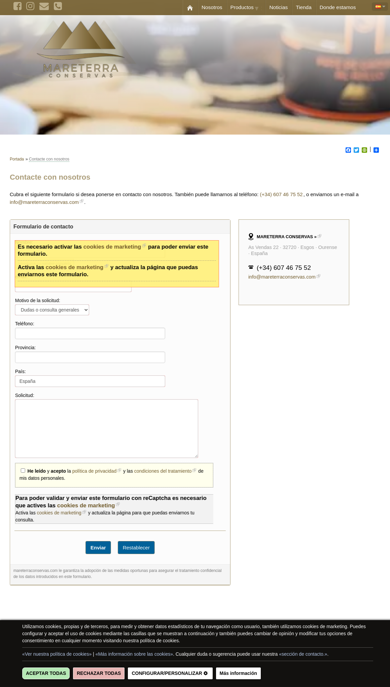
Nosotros (212, 7)
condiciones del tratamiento (156, 471)
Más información (238, 673)
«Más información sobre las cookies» (134, 654)
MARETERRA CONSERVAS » (283, 236)
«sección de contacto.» (303, 654)
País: (83, 378)
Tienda (304, 7)
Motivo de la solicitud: (45, 306)
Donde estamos (338, 7)
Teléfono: (83, 330)
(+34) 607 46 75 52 (278, 194)
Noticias (278, 7)
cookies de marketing (79, 505)
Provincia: (83, 354)
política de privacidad (88, 471)
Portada (17, 159)
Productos (248, 8)
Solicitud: (99, 425)
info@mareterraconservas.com (40, 202)
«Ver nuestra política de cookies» (57, 654)
